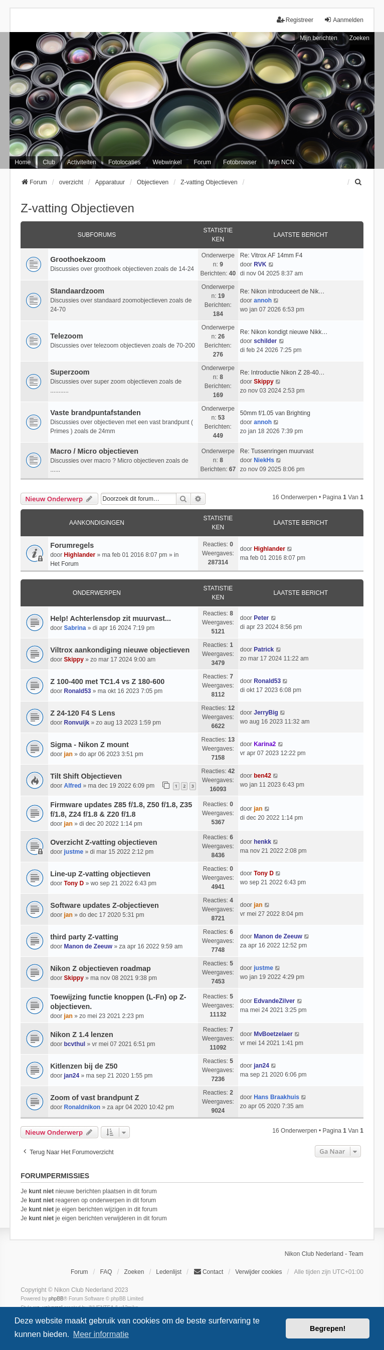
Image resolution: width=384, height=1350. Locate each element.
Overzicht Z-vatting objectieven (103, 842)
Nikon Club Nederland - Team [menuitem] (324, 1253)
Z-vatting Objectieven (77, 208)
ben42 (262, 775)
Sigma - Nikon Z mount (89, 745)
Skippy (263, 381)
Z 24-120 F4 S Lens (82, 713)
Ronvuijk (77, 722)
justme (74, 851)
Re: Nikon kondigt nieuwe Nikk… (284, 331)
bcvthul (75, 1044)
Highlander (80, 554)
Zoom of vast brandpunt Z (94, 1098)
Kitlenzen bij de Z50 (83, 1066)
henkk (262, 841)
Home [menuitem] (23, 162)
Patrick (264, 649)
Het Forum (64, 563)
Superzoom (69, 372)
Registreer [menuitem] (295, 20)
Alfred (73, 785)
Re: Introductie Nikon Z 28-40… (282, 372)
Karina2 (265, 744)
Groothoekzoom (77, 259)
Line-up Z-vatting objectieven (100, 874)
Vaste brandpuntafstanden (95, 413)
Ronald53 (77, 691)
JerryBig (266, 712)
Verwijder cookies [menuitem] (258, 1271)
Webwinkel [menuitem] (167, 162)
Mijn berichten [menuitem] (318, 38)
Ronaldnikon (82, 1107)
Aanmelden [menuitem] (343, 20)
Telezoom (66, 336)
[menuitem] (358, 182)
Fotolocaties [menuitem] (124, 162)
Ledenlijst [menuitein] (168, 1271)
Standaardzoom (77, 291)
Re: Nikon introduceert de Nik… (282, 291)
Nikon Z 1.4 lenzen (81, 1035)
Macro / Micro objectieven (94, 451)
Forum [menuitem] (202, 162)
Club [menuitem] (49, 162)
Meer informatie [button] (101, 1334)
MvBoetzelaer (273, 1034)
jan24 (72, 1075)
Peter (261, 617)
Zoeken (359, 38)
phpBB (56, 1298)
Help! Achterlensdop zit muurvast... (110, 618)
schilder (265, 341)
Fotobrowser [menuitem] (240, 162)
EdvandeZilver (274, 1000)
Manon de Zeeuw (88, 946)
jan (68, 754)
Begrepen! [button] (327, 1328)
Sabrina (75, 627)
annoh (263, 300)
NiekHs (264, 460)
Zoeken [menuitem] (134, 1271)
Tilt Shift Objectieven (86, 776)
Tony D (74, 883)
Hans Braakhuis (276, 1097)
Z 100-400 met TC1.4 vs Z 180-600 (107, 682)
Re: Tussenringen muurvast (277, 451)
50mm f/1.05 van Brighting (275, 413)
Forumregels (72, 545)
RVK (260, 264)
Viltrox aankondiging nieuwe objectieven (119, 650)
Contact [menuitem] (208, 1271)
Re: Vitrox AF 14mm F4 (271, 255)
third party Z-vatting (84, 937)
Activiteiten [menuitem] (81, 162)
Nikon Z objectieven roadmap (100, 968)
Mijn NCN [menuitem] (281, 162)
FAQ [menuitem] (106, 1271)
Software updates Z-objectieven (104, 905)
